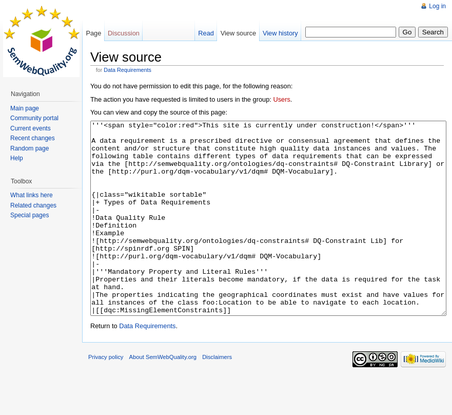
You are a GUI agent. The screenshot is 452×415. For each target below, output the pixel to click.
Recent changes (32, 138)
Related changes (33, 205)
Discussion (124, 33)
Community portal (34, 118)
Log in (437, 6)
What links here (31, 195)
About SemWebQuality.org (162, 395)
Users (281, 99)
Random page (29, 148)
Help (16, 158)
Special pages (29, 215)
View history (280, 33)
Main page (24, 108)
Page (93, 33)
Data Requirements (127, 70)
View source (238, 33)
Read (206, 33)
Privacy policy (105, 395)
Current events (30, 128)
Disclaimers (217, 395)
